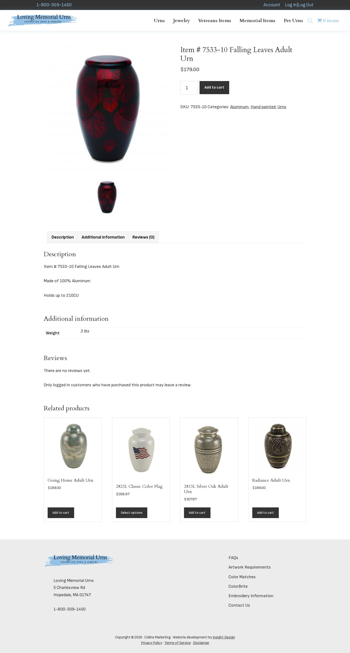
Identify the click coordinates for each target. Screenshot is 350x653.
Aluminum (239, 106)
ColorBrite (238, 586)
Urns (282, 106)
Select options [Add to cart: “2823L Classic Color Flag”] (131, 513)
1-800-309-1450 (54, 5)
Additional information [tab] (103, 237)
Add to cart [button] (60, 513)
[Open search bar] (310, 20)
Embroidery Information (250, 595)
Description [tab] (63, 237)
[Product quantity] (188, 88)
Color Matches (242, 576)
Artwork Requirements (249, 567)
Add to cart (214, 87)
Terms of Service (177, 643)
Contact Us (239, 605)
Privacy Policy (151, 643)
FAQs (233, 557)
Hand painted (263, 106)
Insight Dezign (224, 637)
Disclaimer (201, 643)
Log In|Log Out (299, 5)
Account (271, 5)
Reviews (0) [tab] (143, 237)
